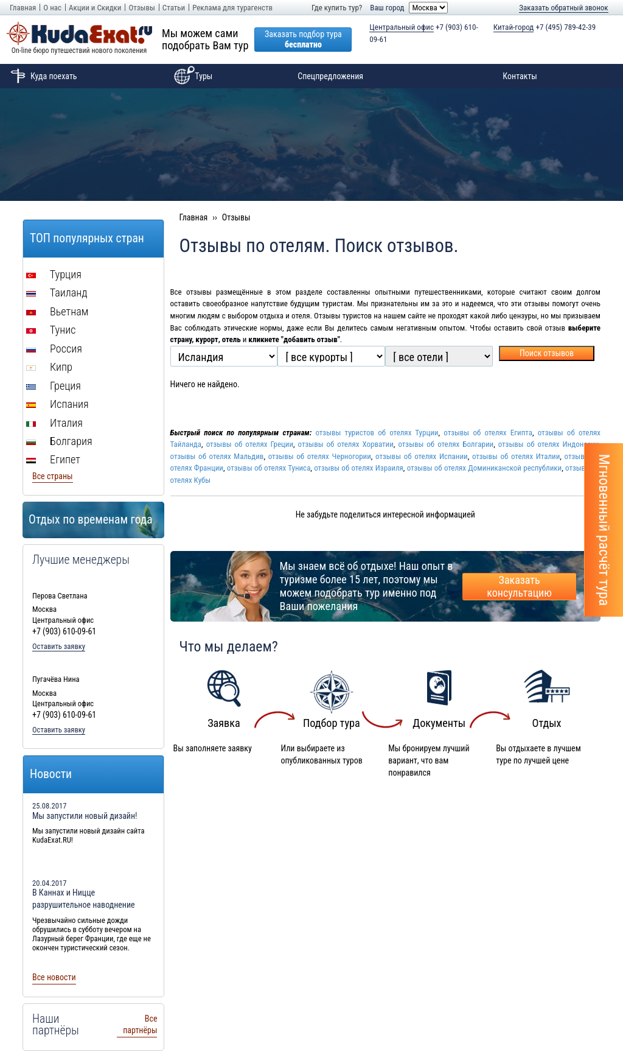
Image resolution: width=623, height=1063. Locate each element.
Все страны (52, 476)
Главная (23, 7)
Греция (53, 385)
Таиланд (57, 292)
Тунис (50, 329)
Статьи (173, 7)
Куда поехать (41, 76)
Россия (54, 348)
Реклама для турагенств (232, 7)
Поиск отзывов (547, 353)
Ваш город (387, 7)
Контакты (520, 76)
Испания (57, 404)
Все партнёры (140, 1025)
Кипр (49, 366)
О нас (52, 7)
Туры (191, 76)
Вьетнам (57, 311)
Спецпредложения (330, 76)
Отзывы (141, 7)
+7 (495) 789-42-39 (544, 27)
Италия (54, 422)
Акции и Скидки (95, 7)
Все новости (54, 977)
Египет (53, 459)
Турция (54, 274)
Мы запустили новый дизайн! (84, 816)
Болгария (59, 441)
